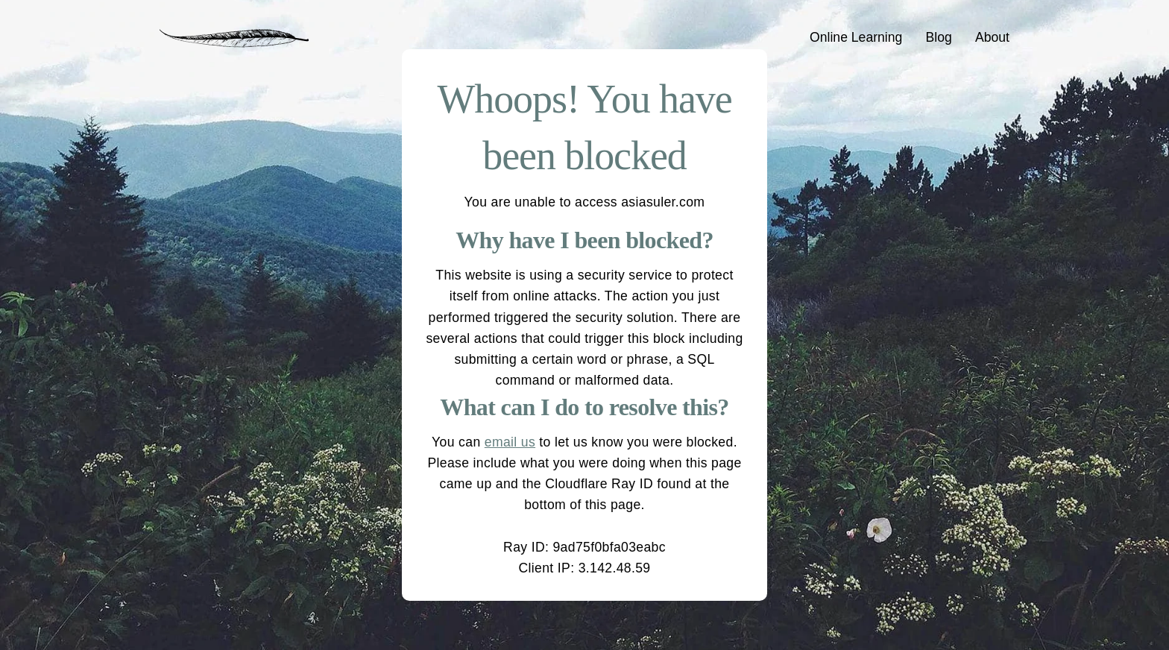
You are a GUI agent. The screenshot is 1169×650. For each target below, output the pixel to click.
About (992, 37)
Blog (939, 37)
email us (510, 442)
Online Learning (856, 37)
